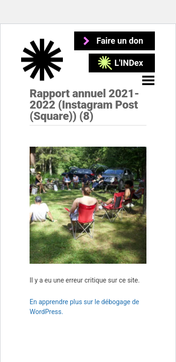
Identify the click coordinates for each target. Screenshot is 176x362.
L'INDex (129, 63)
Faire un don (119, 41)
